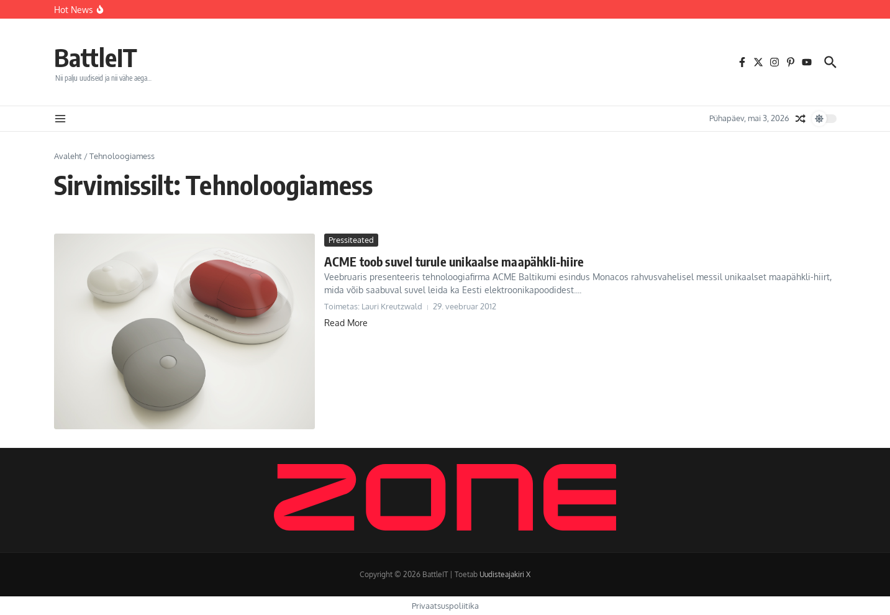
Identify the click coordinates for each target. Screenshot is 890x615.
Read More (346, 322)
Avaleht (68, 156)
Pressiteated (351, 240)
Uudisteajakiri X (504, 574)
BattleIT (95, 57)
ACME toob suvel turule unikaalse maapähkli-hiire (454, 261)
